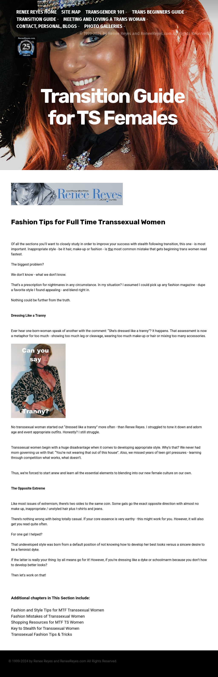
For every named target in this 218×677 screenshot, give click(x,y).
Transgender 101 (104, 12)
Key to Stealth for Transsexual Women (45, 628)
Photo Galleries (103, 26)
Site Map (71, 12)
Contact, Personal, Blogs (46, 26)
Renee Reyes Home (36, 12)
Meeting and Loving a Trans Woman (104, 19)
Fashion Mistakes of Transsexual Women (48, 616)
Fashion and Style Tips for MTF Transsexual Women (57, 610)
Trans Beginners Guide (158, 12)
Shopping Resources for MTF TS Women (47, 622)
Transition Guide (36, 19)
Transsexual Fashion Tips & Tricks (41, 634)
